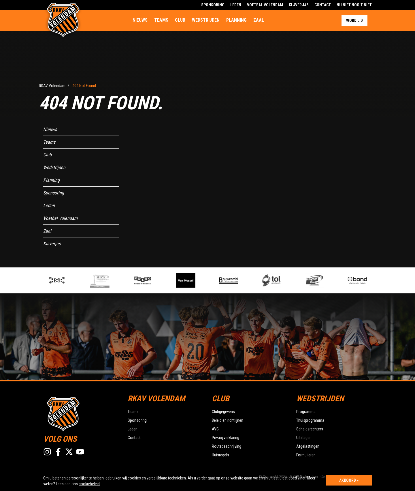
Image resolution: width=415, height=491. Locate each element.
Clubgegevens (223, 411)
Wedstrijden (206, 20)
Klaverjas (299, 5)
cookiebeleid (89, 483)
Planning (236, 20)
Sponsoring (213, 5)
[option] (152, 280)
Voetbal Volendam (265, 5)
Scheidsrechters (309, 429)
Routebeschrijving (226, 446)
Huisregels (220, 455)
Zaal (258, 20)
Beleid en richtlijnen (227, 420)
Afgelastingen (307, 446)
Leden (235, 5)
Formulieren (306, 455)
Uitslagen (304, 437)
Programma (306, 411)
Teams (161, 20)
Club (180, 20)
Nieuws (140, 20)
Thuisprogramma (310, 420)
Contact (322, 5)
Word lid (354, 20)
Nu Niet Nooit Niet (354, 5)
